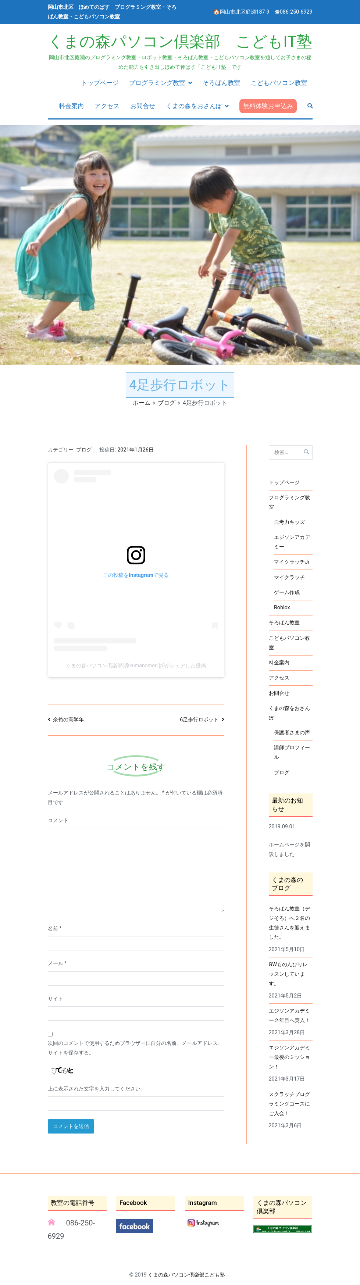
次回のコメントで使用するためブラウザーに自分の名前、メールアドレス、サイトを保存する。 (135, 1048)
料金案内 (71, 106)
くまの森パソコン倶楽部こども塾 (186, 1275)
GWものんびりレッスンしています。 (288, 974)
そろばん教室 (221, 82)
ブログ (84, 450)
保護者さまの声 (292, 732)
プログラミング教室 (157, 82)
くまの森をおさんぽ (194, 106)
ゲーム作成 (287, 592)
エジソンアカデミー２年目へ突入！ (289, 1016)
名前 (55, 928)
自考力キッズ (289, 522)
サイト (55, 999)
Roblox (282, 607)
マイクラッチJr (292, 562)
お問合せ (142, 106)
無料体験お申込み (268, 106)
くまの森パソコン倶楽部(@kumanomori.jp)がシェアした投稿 (136, 665)
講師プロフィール (292, 752)
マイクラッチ (289, 577)
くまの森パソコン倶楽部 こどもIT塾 (180, 41)
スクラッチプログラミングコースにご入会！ (289, 1104)
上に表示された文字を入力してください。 (97, 1089)
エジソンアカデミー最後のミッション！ (289, 1057)
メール (57, 963)
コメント (58, 820)
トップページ (100, 82)
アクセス (107, 106)
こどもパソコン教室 (279, 82)
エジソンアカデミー (292, 542)
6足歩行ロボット (199, 720)
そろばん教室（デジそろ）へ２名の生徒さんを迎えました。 (289, 923)
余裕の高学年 (68, 720)
